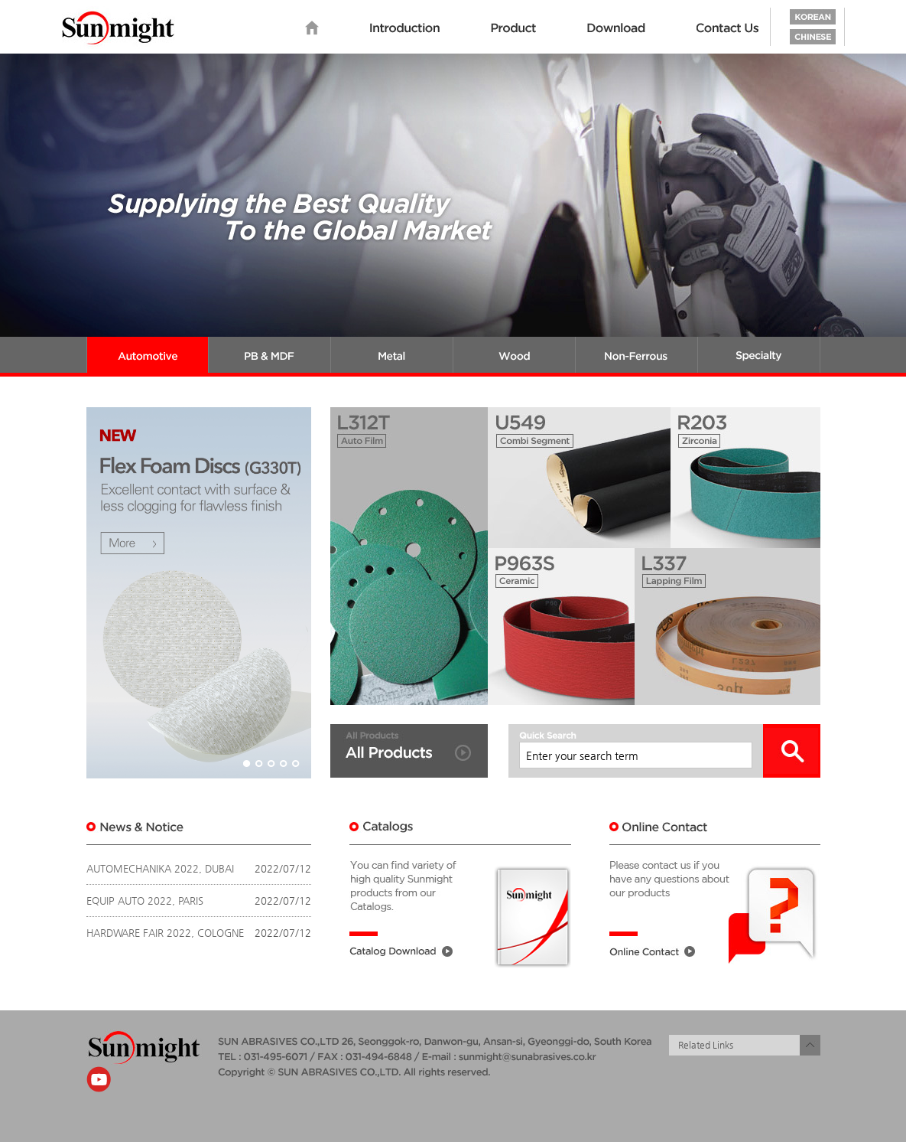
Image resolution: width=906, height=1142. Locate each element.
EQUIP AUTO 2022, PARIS (144, 900)
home (312, 28)
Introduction (405, 28)
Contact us (728, 28)
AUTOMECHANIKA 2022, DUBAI (160, 868)
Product (513, 28)
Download (616, 28)
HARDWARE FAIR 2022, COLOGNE (165, 932)
